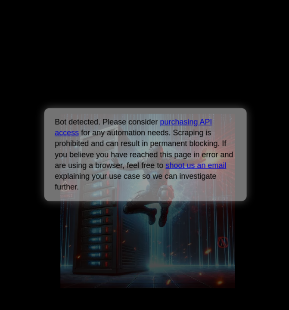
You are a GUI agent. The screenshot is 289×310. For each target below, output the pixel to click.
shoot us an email (195, 165)
